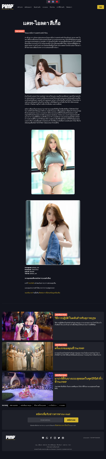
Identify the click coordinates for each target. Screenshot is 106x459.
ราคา (69, 445)
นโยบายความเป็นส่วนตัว (53, 447)
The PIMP (31, 283)
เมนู (36, 445)
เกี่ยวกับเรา (59, 445)
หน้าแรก (20, 7)
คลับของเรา (28, 7)
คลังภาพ (45, 445)
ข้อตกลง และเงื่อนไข (62, 425)
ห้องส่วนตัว (37, 7)
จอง (100, 7)
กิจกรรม (52, 7)
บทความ (65, 445)
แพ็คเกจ (40, 445)
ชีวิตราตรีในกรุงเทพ (40, 405)
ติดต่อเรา (69, 7)
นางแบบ (45, 7)
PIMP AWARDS (14, 405)
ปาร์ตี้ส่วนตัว (60, 7)
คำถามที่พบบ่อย (52, 445)
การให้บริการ (52, 405)
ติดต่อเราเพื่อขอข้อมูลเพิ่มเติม (49, 293)
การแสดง (62, 405)
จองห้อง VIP (29, 293)
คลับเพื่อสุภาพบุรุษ (26, 405)
